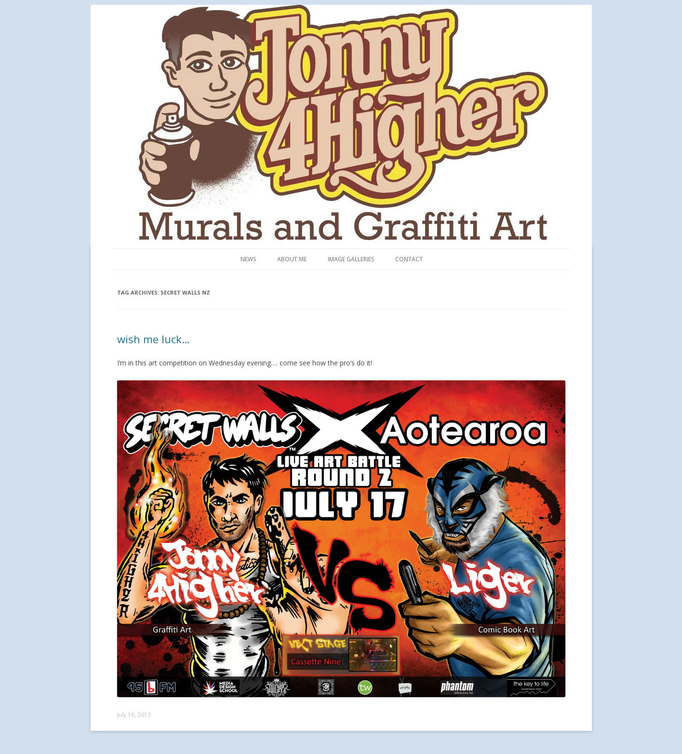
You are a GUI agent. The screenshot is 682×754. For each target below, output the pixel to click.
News (248, 259)
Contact (409, 259)
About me (292, 259)
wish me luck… (153, 339)
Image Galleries (351, 259)
